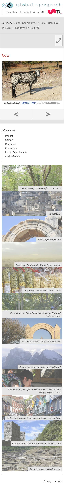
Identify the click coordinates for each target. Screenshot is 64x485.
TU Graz (55, 11)
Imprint (9, 135)
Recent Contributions (16, 152)
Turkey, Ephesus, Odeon (49, 239)
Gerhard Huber (28, 102)
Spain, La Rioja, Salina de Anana (45, 469)
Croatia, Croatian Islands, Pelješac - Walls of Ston (36, 443)
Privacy (47, 481)
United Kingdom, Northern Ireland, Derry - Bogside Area (34, 418)
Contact (9, 139)
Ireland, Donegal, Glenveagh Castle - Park (40, 188)
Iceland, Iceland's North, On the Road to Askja (38, 264)
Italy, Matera (54, 213)
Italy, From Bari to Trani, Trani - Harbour (41, 341)
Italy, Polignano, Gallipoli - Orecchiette (42, 290)
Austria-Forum (12, 156)
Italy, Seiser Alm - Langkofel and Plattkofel (40, 366)
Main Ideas (10, 143)
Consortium (11, 148)
